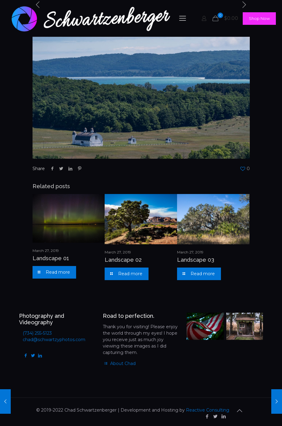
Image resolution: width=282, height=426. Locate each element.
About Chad (119, 363)
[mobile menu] (182, 18)
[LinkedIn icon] (224, 416)
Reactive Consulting (207, 410)
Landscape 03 (195, 260)
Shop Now (259, 18)
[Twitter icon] (215, 416)
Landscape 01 (51, 258)
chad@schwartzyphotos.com (54, 339)
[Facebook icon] (207, 416)
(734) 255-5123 (37, 333)
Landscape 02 (123, 260)
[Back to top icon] (239, 410)
